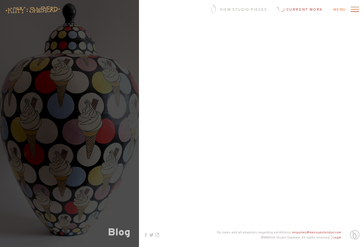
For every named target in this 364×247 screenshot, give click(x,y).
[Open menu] (354, 10)
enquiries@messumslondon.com (316, 233)
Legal (337, 238)
